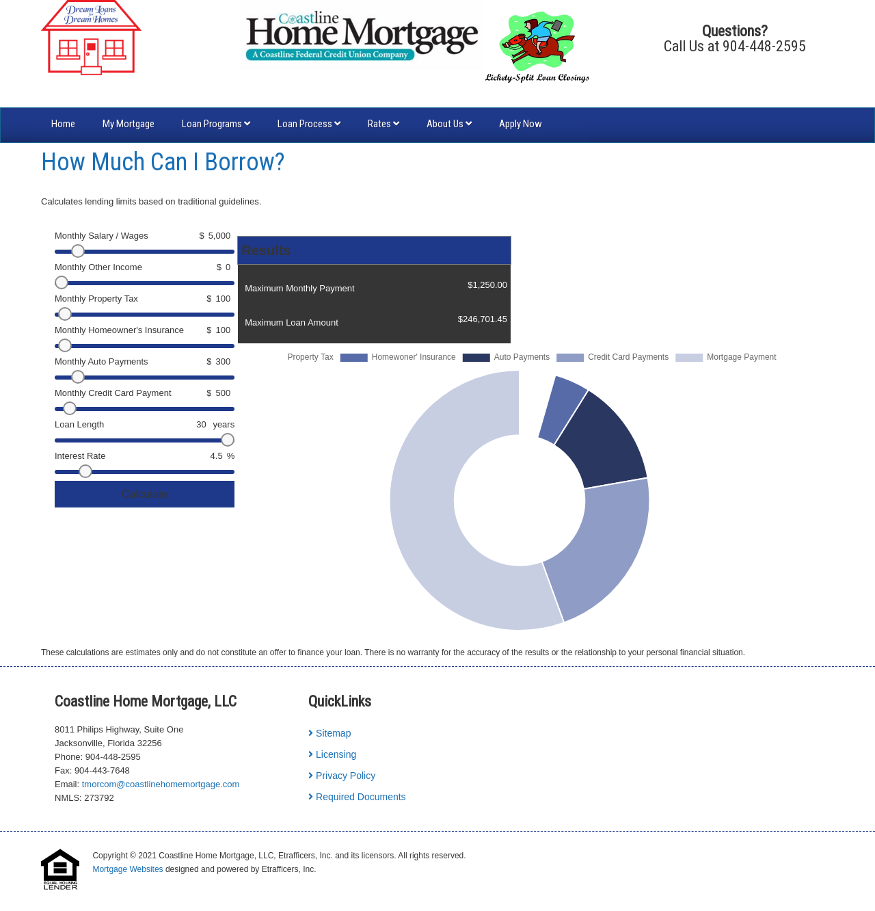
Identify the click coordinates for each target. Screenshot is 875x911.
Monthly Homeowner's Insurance (119, 330)
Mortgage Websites (127, 869)
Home (63, 124)
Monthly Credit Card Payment (113, 393)
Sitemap (329, 733)
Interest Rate (80, 456)
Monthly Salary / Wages (101, 235)
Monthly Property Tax (96, 298)
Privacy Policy (341, 775)
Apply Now (520, 124)
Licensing (332, 754)
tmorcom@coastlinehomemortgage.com (161, 784)
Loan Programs (216, 124)
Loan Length (79, 424)
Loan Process (309, 124)
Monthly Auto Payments (101, 361)
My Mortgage (128, 124)
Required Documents (356, 796)
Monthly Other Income (98, 267)
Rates (383, 124)
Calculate (145, 494)
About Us (449, 124)
